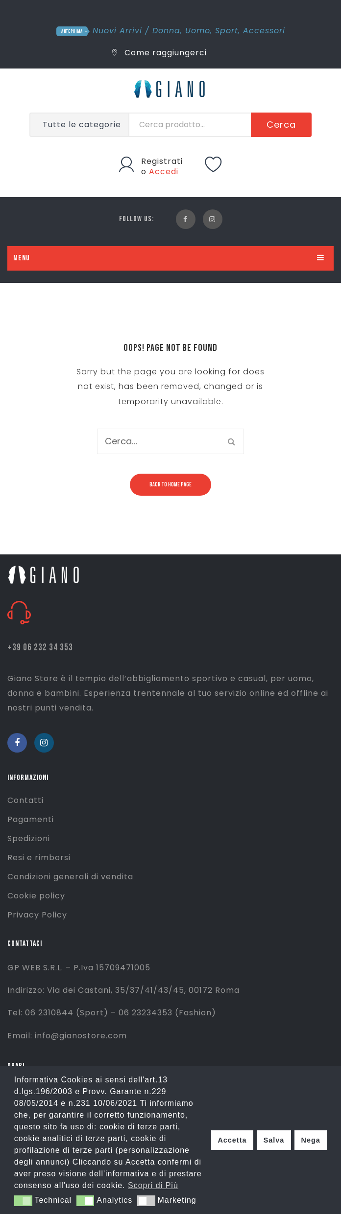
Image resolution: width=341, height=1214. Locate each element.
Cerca (281, 124)
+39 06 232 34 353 (40, 647)
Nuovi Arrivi (117, 30)
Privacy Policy (37, 914)
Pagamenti (30, 819)
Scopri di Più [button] (153, 1185)
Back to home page (170, 484)
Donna (166, 30)
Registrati (162, 161)
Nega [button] (310, 1140)
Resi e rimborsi (39, 857)
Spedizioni (28, 838)
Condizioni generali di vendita (70, 876)
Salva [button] (274, 1140)
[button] (23, 1200)
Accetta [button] (232, 1140)
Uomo (197, 30)
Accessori (264, 30)
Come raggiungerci (159, 53)
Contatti (25, 800)
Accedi (163, 171)
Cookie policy (36, 895)
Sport (226, 30)
